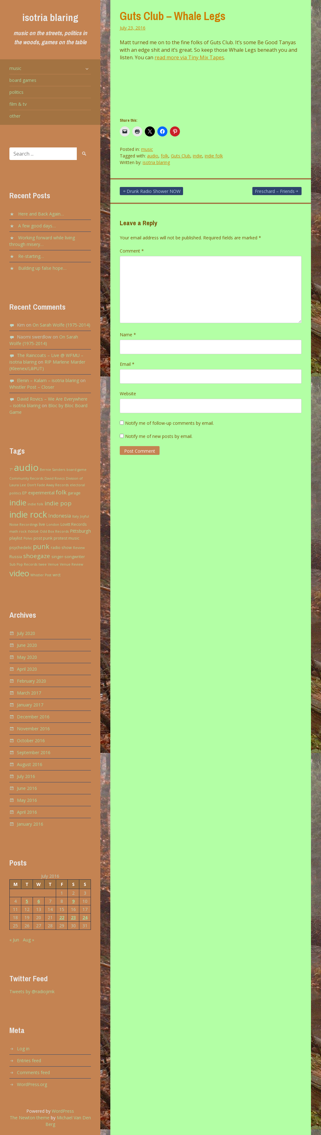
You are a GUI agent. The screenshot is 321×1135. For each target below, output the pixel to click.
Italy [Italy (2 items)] (75, 516)
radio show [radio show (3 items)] (61, 547)
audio (152, 156)
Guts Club (180, 156)
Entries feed (29, 1060)
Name (128, 335)
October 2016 (31, 740)
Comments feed (33, 1072)
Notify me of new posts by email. (158, 436)
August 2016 (29, 764)
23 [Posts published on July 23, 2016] (73, 917)
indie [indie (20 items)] (17, 502)
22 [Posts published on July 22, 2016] (61, 917)
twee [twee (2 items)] (43, 564)
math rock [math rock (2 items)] (18, 531)
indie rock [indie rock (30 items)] (28, 514)
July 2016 (26, 776)
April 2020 (27, 669)
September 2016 (33, 752)
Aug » (28, 940)
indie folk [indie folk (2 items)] (35, 504)
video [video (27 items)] (19, 573)
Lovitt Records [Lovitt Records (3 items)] (74, 524)
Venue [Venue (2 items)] (53, 564)
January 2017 (30, 705)
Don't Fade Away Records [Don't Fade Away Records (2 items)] (48, 485)
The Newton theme (30, 1118)
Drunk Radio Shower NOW (154, 191)
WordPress (63, 1111)
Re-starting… (31, 256)
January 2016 (30, 824)
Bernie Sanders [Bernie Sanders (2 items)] (52, 469)
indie (197, 156)
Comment (132, 251)
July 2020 (26, 633)
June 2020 (27, 645)
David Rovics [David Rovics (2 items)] (55, 478)
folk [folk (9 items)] (61, 492)
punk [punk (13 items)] (41, 546)
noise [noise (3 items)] (33, 531)
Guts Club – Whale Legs (172, 16)
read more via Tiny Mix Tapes (189, 57)
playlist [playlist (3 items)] (15, 538)
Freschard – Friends (275, 191)
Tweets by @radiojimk (32, 991)
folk (164, 156)
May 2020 (27, 657)
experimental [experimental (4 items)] (41, 493)
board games (22, 80)
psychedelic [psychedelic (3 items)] (20, 547)
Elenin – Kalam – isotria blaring (48, 380)
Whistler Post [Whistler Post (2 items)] (40, 575)
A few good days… (37, 226)
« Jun (14, 940)
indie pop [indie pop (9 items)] (58, 503)
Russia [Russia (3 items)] (15, 556)
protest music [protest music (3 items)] (66, 538)
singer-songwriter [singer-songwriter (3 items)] (68, 556)
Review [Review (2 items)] (79, 548)
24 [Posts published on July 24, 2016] (84, 917)
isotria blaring (50, 17)
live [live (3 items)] (42, 524)
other (14, 116)
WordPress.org (32, 1084)
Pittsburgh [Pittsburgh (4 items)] (80, 531)
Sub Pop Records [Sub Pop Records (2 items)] (23, 564)
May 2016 (27, 800)
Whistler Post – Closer (31, 387)
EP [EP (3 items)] (24, 493)
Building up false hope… (42, 268)
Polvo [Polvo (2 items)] (28, 538)
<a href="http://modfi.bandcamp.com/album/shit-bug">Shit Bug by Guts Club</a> (211, 87)
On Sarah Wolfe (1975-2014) (61, 325)
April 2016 (27, 812)
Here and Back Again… (41, 214)
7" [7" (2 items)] (11, 469)
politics (16, 92)
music (15, 68)
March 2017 (29, 693)
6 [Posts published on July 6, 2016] (38, 901)
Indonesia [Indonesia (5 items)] (59, 515)
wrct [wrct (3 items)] (57, 575)
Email (127, 364)
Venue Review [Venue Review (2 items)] (71, 564)
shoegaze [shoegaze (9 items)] (36, 556)
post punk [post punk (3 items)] (43, 538)
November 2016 (33, 729)
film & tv (18, 104)
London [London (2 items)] (52, 524)
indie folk (214, 156)
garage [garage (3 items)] (74, 493)
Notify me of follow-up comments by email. (169, 423)
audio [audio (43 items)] (26, 467)
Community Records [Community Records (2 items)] (26, 478)
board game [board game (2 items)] (76, 469)
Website (128, 394)
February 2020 (31, 681)
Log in (23, 1049)
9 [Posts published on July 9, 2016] (73, 901)
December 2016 (33, 717)
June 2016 (27, 788)
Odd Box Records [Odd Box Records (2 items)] (54, 531)
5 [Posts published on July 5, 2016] (27, 901)
